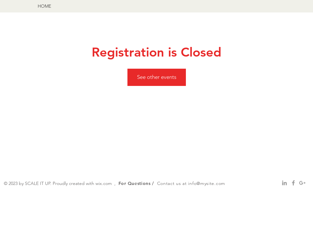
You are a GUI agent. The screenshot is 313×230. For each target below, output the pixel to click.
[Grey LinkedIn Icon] (284, 183)
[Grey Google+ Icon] (302, 183)
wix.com (103, 183)
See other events (156, 77)
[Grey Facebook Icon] (293, 183)
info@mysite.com (206, 183)
